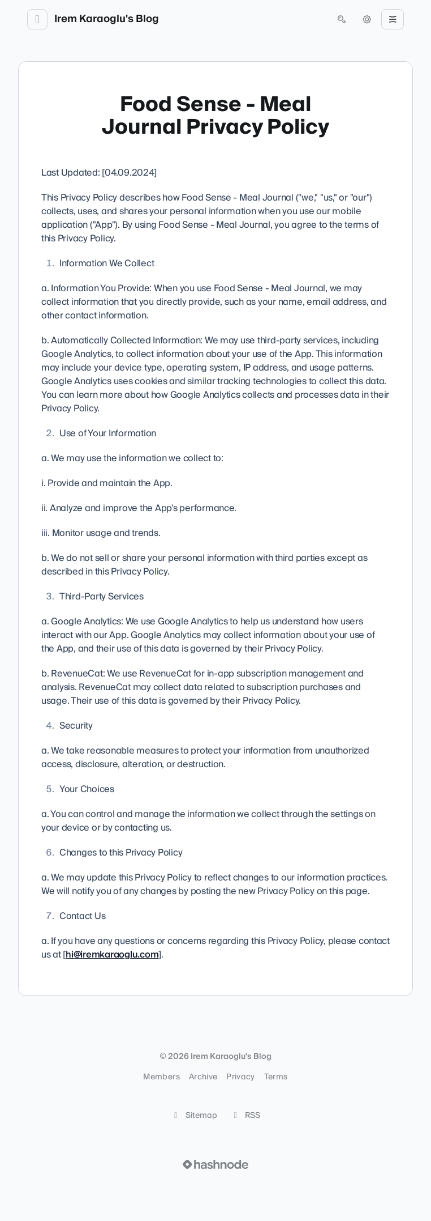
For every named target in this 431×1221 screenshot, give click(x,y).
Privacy (240, 1077)
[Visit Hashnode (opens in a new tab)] (215, 1164)
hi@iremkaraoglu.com (112, 955)
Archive (203, 1077)
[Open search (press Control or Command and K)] (341, 19)
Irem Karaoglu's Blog (106, 19)
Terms (276, 1077)
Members (161, 1077)
